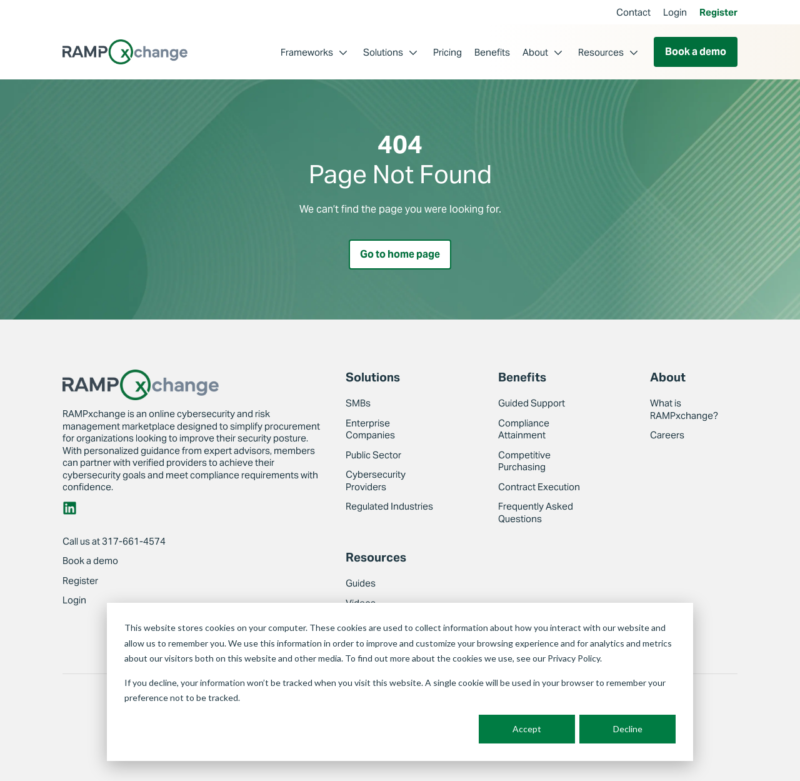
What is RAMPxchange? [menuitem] (684, 410)
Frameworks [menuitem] (307, 52)
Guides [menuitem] (361, 584)
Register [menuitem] (718, 12)
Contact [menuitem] (633, 12)
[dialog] (400, 682)
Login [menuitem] (675, 12)
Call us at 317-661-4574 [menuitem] (114, 541)
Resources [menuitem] (601, 52)
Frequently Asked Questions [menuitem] (535, 513)
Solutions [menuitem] (383, 52)
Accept (526, 728)
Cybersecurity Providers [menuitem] (376, 481)
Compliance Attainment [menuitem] (523, 429)
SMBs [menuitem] (358, 404)
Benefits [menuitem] (492, 52)
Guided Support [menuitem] (531, 404)
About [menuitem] (535, 52)
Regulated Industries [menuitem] (389, 507)
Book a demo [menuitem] (90, 561)
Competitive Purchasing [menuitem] (524, 461)
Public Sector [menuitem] (373, 455)
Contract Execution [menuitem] (539, 487)
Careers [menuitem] (667, 435)
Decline (627, 728)
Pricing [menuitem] (447, 52)
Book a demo (695, 51)
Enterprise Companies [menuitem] (370, 429)
